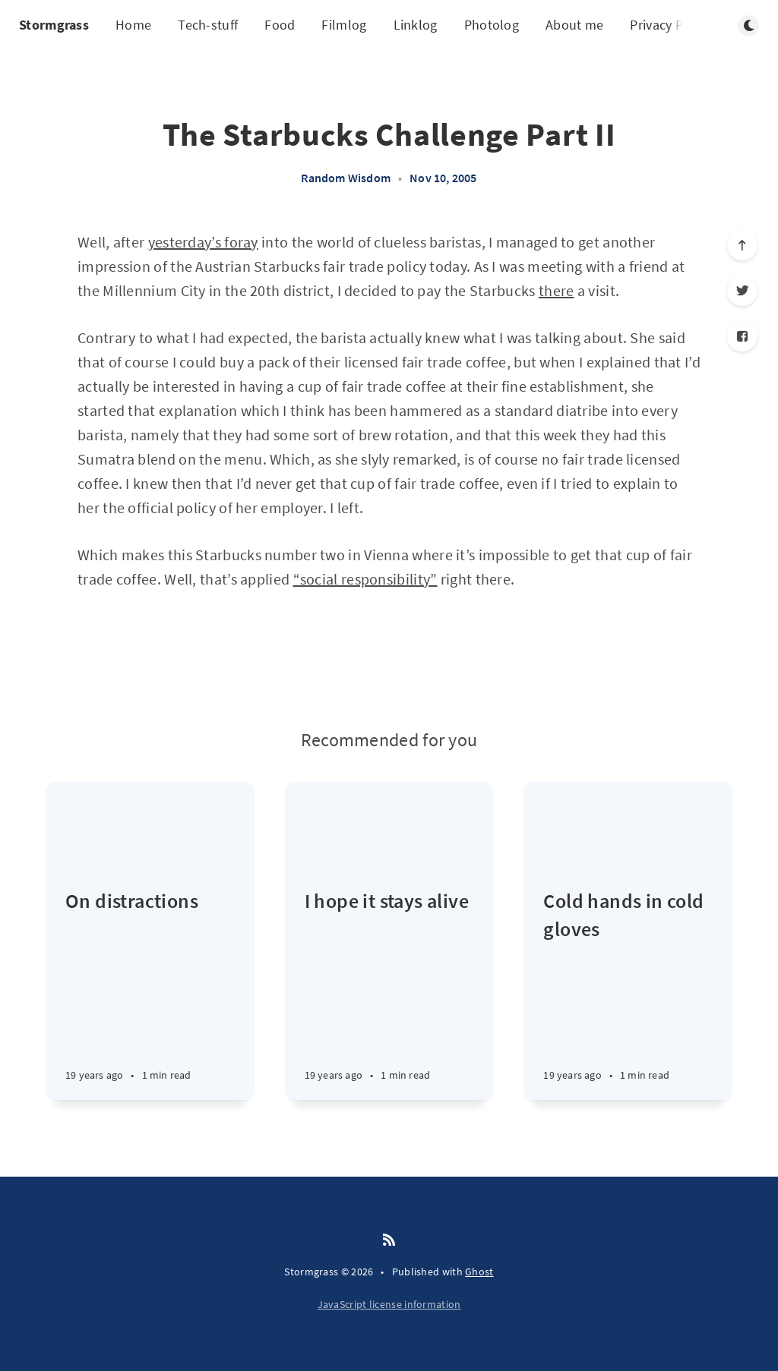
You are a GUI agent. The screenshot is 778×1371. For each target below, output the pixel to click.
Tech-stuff (208, 24)
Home (133, 24)
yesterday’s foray (203, 241)
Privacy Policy (670, 24)
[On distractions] (150, 993)
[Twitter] (742, 291)
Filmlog (343, 24)
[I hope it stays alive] (389, 993)
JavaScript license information (389, 1304)
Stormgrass (54, 24)
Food (279, 24)
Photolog (491, 24)
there (556, 290)
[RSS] (389, 1240)
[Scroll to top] (742, 245)
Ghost (479, 1271)
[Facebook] (742, 336)
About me (574, 24)
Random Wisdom (346, 177)
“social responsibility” (365, 578)
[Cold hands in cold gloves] (628, 993)
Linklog (416, 24)
